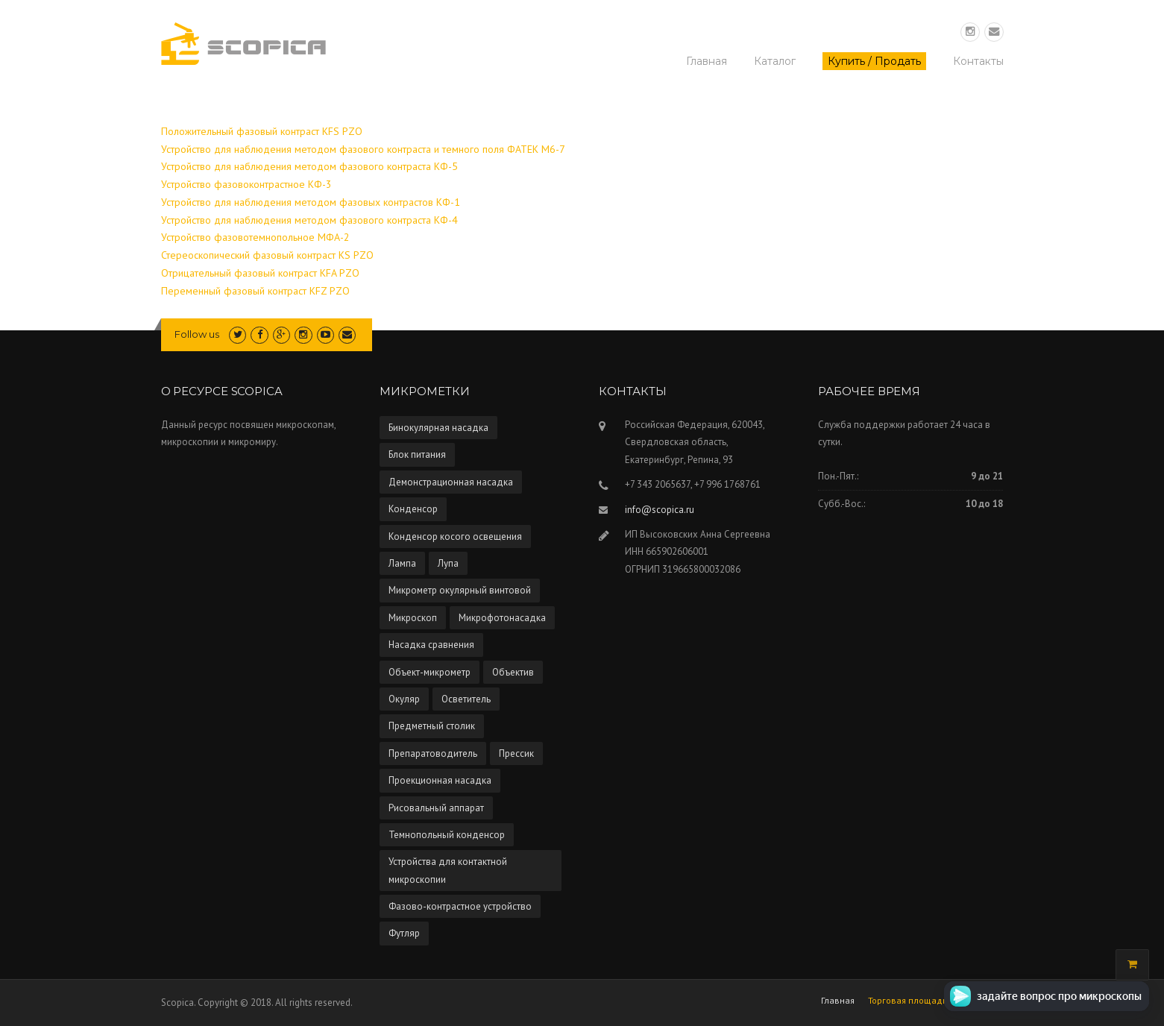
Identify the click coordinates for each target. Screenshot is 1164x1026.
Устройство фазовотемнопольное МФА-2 (255, 237)
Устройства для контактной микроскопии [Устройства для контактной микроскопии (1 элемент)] (447, 870)
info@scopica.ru (659, 509)
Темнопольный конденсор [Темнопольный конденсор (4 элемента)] (446, 834)
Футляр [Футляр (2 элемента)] (404, 933)
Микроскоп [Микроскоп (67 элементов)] (412, 617)
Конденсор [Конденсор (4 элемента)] (413, 509)
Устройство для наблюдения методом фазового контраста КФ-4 (309, 220)
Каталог (775, 61)
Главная (706, 61)
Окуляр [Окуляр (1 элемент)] (404, 699)
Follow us (196, 334)
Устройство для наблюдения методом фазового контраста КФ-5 (309, 166)
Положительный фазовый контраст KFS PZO (261, 131)
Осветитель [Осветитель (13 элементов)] (466, 699)
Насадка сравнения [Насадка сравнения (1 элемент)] (431, 644)
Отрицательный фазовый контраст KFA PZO (260, 273)
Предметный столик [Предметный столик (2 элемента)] (431, 726)
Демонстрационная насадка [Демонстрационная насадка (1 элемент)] (450, 482)
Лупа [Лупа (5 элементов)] (448, 563)
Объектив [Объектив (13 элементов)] (513, 672)
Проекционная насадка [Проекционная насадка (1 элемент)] (439, 780)
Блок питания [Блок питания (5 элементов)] (417, 454)
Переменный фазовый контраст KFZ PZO (255, 291)
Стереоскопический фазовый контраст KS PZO (267, 255)
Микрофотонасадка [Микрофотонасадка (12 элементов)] (502, 617)
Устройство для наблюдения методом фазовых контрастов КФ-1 (310, 202)
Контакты (978, 61)
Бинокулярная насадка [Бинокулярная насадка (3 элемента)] (438, 427)
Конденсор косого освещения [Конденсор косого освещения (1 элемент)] (455, 536)
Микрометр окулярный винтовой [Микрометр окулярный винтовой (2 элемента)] (459, 590)
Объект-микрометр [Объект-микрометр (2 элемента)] (429, 672)
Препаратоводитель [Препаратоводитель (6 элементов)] (432, 753)
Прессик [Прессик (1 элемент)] (516, 753)
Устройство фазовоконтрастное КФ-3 (246, 184)
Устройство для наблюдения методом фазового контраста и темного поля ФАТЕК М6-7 (363, 149)
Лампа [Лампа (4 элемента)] (402, 563)
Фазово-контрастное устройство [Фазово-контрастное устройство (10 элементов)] (460, 906)
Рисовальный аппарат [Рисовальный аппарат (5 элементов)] (436, 808)
